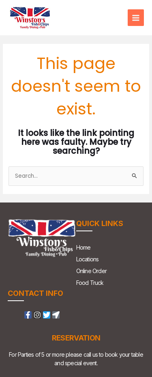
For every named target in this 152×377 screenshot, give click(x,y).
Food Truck (90, 282)
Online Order (91, 270)
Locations (87, 259)
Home (83, 247)
